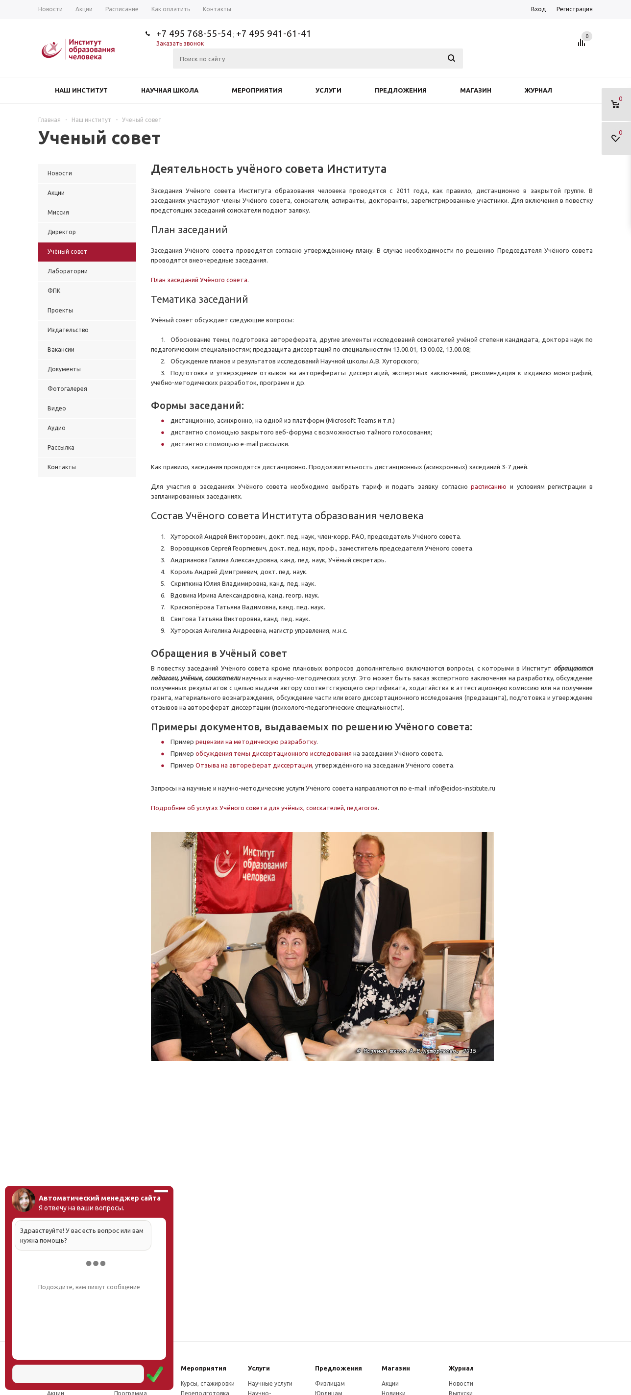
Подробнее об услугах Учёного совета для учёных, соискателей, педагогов (264, 807)
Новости (461, 1383)
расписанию (490, 486)
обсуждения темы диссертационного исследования (273, 753)
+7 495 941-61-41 (274, 33)
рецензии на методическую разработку (255, 741)
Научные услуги (270, 1383)
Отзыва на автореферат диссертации (253, 765)
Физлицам (330, 1383)
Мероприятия (257, 90)
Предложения (401, 90)
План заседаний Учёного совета (199, 279)
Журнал (538, 90)
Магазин (475, 90)
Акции (390, 1383)
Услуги (328, 90)
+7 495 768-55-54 (194, 33)
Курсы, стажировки (208, 1383)
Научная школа (169, 90)
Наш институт (81, 90)
